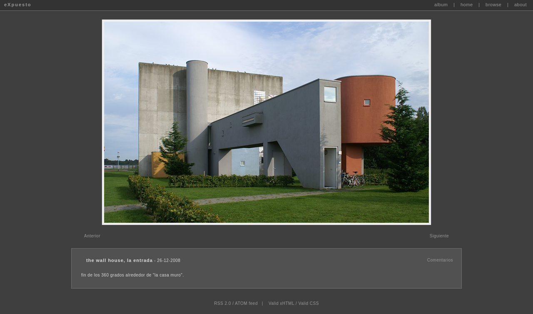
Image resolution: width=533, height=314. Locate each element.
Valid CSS (308, 303)
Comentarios (440, 260)
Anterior (92, 236)
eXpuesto (18, 4)
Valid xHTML (281, 303)
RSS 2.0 (222, 303)
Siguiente (439, 236)
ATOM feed (246, 303)
